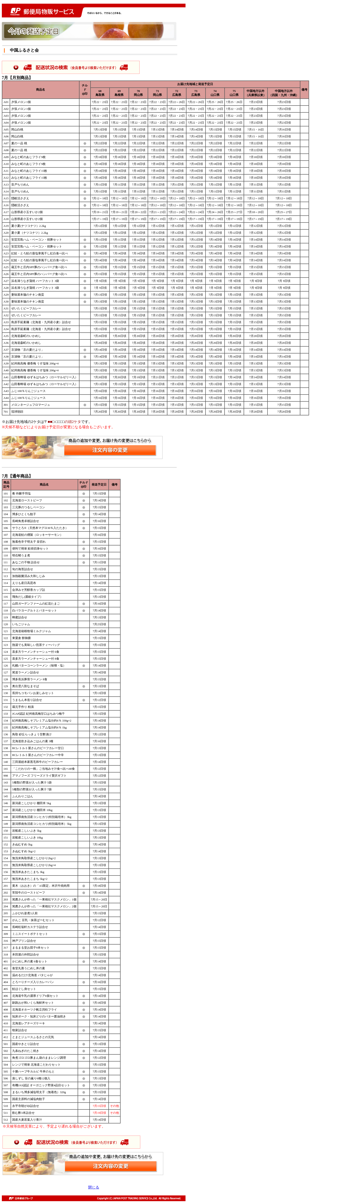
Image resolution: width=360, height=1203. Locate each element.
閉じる (93, 1187)
